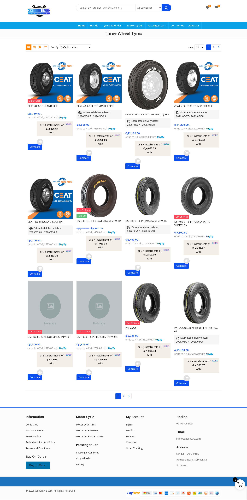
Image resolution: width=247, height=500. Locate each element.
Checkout (131, 442)
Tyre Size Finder (112, 25)
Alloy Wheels (83, 458)
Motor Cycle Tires (86, 424)
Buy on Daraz (38, 465)
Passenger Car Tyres (87, 452)
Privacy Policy (33, 436)
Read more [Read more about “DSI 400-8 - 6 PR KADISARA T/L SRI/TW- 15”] (187, 261)
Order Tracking (134, 448)
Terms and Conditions (38, 448)
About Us (193, 25)
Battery (80, 464)
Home (81, 25)
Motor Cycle (135, 25)
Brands (94, 25)
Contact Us (177, 25)
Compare (35, 146)
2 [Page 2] (213, 47)
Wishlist (130, 430)
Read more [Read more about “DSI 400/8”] (138, 364)
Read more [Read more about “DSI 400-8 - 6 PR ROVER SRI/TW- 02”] (89, 372)
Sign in (129, 424)
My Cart (130, 436)
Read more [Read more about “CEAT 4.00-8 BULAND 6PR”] (40, 142)
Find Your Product (36, 430)
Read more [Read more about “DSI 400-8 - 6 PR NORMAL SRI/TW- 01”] (40, 372)
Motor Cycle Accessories (89, 436)
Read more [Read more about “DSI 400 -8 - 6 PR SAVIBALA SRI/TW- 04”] (89, 256)
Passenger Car (157, 25)
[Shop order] (75, 47)
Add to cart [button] (89, 153)
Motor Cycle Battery (87, 430)
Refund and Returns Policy (40, 442)
